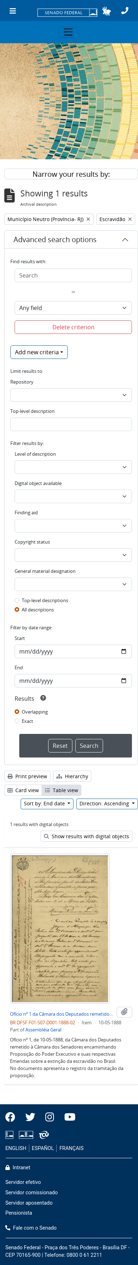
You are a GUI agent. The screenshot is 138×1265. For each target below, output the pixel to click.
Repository (22, 382)
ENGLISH (15, 1148)
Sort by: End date (45, 803)
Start (20, 638)
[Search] (73, 275)
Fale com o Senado (31, 1228)
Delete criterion (73, 327)
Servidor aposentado (28, 1203)
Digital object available (38, 483)
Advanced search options (55, 239)
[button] (106, 11)
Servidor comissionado (31, 1193)
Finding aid (26, 512)
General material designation (45, 571)
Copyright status (32, 542)
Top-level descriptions (45, 600)
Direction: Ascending (105, 803)
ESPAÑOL (43, 1148)
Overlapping (35, 712)
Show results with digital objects (86, 836)
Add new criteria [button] (37, 352)
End (19, 667)
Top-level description (32, 411)
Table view (61, 790)
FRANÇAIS (72, 1148)
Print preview (27, 776)
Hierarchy (72, 776)
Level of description (35, 454)
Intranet (17, 1168)
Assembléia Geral (43, 1029)
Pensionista (18, 1213)
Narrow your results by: (71, 174)
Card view (23, 790)
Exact (27, 721)
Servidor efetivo (23, 1182)
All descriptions (38, 609)
